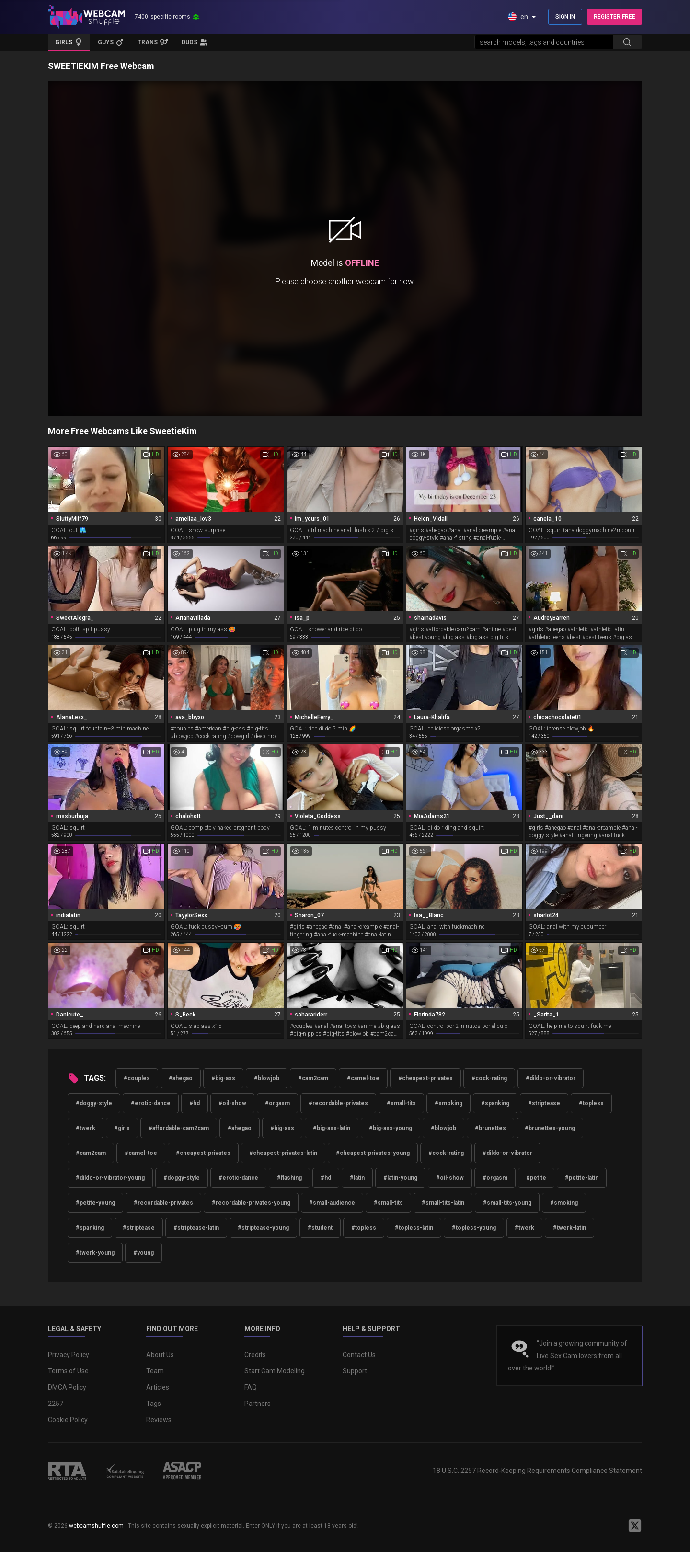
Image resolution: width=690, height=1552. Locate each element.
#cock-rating (489, 1078)
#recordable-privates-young (251, 1202)
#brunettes (490, 1128)
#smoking (448, 1103)
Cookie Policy (68, 1419)
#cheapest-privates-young (373, 1153)
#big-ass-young (390, 1128)
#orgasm (277, 1103)
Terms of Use (68, 1371)
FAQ (250, 1387)
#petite (536, 1178)
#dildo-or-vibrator (550, 1078)
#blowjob (266, 1078)
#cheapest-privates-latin (283, 1153)
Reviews (159, 1419)
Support (355, 1371)
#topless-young (474, 1227)
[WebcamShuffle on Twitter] (635, 1525)
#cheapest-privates (425, 1078)
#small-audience (332, 1202)
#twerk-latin (569, 1227)
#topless (591, 1103)
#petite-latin (581, 1178)
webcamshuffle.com (96, 1525)
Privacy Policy (68, 1354)
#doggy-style (94, 1103)
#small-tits (401, 1103)
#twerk (85, 1128)
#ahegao (181, 1078)
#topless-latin (414, 1227)
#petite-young (95, 1202)
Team (155, 1371)
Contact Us (359, 1354)
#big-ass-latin (331, 1128)
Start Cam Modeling (274, 1371)
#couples (137, 1078)
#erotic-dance (151, 1103)
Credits (255, 1354)
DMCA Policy (67, 1387)
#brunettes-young (550, 1128)
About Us (160, 1354)
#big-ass (223, 1078)
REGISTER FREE (614, 16)
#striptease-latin (196, 1227)
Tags (153, 1403)
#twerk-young (95, 1252)
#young (143, 1252)
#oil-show (232, 1103)
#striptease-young (263, 1227)
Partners (257, 1403)
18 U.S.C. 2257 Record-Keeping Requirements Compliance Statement (537, 1470)
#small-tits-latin (443, 1202)
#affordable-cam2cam (179, 1128)
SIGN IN (565, 16)
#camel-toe (363, 1078)
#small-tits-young (507, 1202)
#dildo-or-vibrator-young (110, 1178)
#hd (194, 1103)
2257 (55, 1403)
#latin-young (400, 1178)
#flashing (289, 1178)
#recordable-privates (338, 1103)
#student (320, 1227)
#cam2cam (313, 1078)
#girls (122, 1128)
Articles (157, 1387)
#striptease (544, 1103)
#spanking (495, 1103)
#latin (357, 1178)
